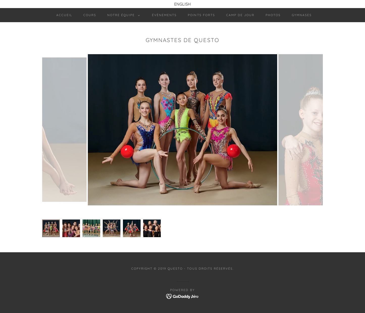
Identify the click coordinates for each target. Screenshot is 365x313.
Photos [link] (273, 15)
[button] (122, 15)
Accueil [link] (64, 15)
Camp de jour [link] (240, 15)
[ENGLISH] (182, 4)
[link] (182, 295)
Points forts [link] (201, 15)
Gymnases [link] (302, 15)
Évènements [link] (164, 15)
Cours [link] (89, 15)
